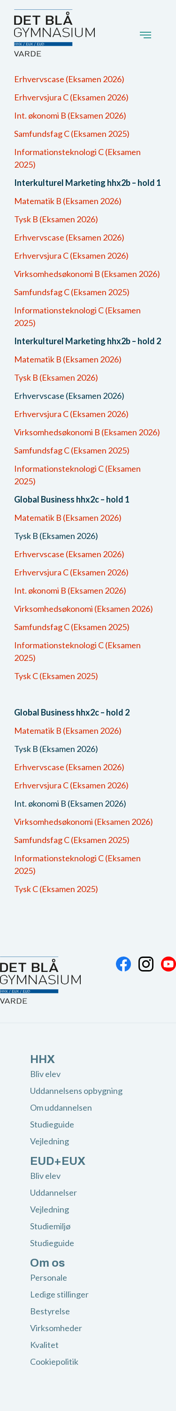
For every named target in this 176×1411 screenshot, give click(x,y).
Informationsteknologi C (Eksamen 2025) (77, 158)
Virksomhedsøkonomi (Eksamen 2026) (83, 608)
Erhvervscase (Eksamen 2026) (69, 79)
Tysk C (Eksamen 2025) (56, 676)
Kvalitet (44, 1345)
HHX (42, 1059)
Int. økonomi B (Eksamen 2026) (70, 115)
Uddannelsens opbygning (76, 1090)
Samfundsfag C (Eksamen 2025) (72, 133)
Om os (47, 1263)
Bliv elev (45, 1074)
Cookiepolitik (54, 1361)
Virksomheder (56, 1328)
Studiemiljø (50, 1226)
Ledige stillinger (59, 1294)
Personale (48, 1277)
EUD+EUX (57, 1161)
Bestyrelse (50, 1311)
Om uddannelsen (61, 1107)
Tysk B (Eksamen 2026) (56, 219)
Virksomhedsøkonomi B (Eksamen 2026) (87, 274)
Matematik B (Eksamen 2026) (68, 201)
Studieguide (52, 1124)
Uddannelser (53, 1192)
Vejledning (49, 1141)
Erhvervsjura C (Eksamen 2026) (71, 97)
